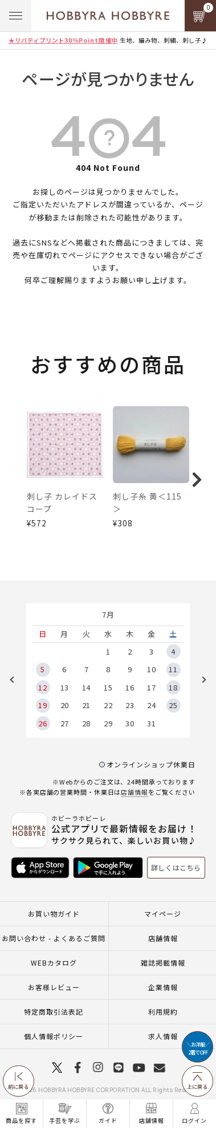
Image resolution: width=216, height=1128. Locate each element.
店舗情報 (134, 785)
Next (200, 673)
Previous (16, 673)
